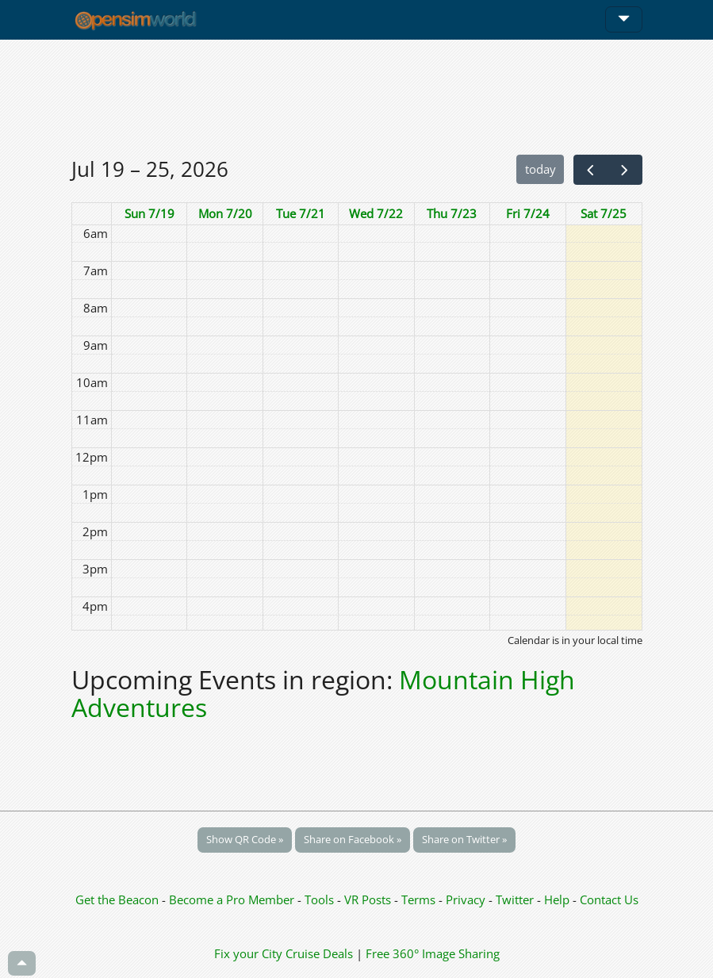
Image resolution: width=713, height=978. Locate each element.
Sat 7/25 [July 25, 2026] (604, 213)
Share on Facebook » (352, 839)
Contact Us (609, 899)
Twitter (515, 899)
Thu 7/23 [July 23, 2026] (452, 213)
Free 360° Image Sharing (433, 953)
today (540, 169)
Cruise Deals (319, 953)
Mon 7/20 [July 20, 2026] (225, 213)
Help (556, 899)
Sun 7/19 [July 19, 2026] (149, 213)
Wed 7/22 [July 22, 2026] (376, 213)
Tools (321, 899)
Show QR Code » (244, 839)
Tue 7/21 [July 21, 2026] (300, 213)
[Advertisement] (356, 96)
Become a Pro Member (233, 899)
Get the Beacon (117, 899)
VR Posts (369, 899)
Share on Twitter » (464, 839)
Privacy (465, 899)
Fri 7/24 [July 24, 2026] (528, 213)
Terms (420, 899)
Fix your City (248, 953)
